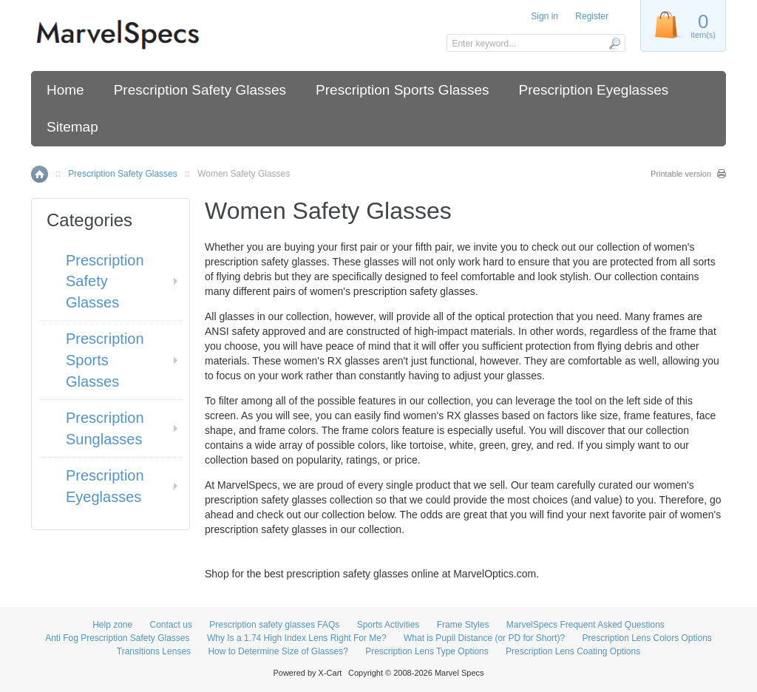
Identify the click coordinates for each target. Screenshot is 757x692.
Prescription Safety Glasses (200, 90)
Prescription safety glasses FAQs (274, 625)
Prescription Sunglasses (105, 428)
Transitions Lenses (154, 651)
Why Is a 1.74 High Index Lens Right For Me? (297, 638)
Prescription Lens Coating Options (573, 651)
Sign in (544, 16)
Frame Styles (463, 625)
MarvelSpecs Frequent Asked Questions (585, 625)
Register (591, 16)
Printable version (681, 173)
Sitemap (72, 127)
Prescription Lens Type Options (427, 651)
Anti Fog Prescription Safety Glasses (117, 638)
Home (65, 90)
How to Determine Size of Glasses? (277, 651)
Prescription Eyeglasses (593, 90)
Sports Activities (388, 625)
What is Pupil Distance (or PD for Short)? (484, 638)
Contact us (171, 625)
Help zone (112, 625)
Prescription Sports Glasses (402, 90)
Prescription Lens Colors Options (646, 638)
